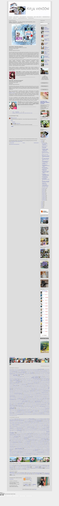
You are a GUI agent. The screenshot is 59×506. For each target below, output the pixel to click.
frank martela (47, 377)
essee (32, 472)
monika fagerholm (15, 397)
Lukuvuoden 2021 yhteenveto (44, 144)
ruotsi (30, 468)
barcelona (18, 472)
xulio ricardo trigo (42, 454)
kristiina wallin (33, 389)
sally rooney (21, 450)
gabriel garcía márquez (29, 430)
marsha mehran (20, 444)
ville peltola (24, 414)
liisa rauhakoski (26, 391)
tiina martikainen (27, 410)
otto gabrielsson (12, 447)
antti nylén (14, 372)
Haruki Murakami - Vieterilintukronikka (45, 185)
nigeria (10, 468)
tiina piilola (37, 410)
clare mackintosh (44, 425)
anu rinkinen (47, 372)
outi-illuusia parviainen (34, 398)
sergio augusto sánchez (16, 451)
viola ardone (20, 454)
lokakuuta (43, 189)
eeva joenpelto (15, 374)
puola (21, 468)
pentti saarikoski (16, 401)
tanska (48, 468)
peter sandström (25, 401)
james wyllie (32, 434)
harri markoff (32, 379)
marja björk (34, 393)
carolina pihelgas (35, 424)
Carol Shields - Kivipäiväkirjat (46, 64)
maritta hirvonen (25, 393)
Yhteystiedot (31, 18)
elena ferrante (19, 428)
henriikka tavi (38, 381)
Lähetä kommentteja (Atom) (15, 144)
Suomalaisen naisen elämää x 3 (45, 163)
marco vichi (16, 443)
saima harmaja (25, 404)
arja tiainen (16, 373)
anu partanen (39, 372)
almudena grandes (20, 420)
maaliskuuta (44, 197)
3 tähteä (33, 484)
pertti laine (20, 401)
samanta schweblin (26, 450)
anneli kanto (14, 371)
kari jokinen (14, 387)
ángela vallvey (24, 455)
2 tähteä (32, 485)
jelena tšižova (20, 435)
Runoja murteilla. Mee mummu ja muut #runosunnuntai (46, 48)
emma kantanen (15, 376)
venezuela (21, 469)
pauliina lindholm (17, 400)
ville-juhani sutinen (28, 414)
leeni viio (15, 391)
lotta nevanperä (34, 391)
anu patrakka (43, 372)
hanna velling (26, 378)
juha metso (36, 384)
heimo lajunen (38, 380)
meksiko (24, 467)
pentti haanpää (11, 401)
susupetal (12, 408)
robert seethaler (28, 449)
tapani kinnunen (13, 409)
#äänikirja (12, 472)
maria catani (24, 392)
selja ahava (29, 406)
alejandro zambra (22, 419)
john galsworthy (44, 436)
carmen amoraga (25, 424)
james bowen (29, 434)
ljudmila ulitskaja (33, 441)
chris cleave (39, 425)
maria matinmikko (29, 392)
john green (11, 437)
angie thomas (26, 421)
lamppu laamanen (42, 389)
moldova (33, 467)
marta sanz (28, 444)
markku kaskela (21, 394)
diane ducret (25, 427)
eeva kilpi (20, 374)
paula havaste (32, 399)
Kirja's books (12, 357)
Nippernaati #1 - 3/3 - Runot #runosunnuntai (46, 57)
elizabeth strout (45, 428)
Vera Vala (44, 328)
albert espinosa (17, 419)
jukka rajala (34, 385)
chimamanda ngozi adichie (23, 425)
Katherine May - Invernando (44, 147)
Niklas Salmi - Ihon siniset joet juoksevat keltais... (45, 181)
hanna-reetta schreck (36, 378)
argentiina (13, 465)
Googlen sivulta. (19, 141)
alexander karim (38, 419)
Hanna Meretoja (43, 320)
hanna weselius (30, 378)
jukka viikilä (45, 385)
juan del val (42, 437)
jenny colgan (24, 435)
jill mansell (21, 436)
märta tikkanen (25, 397)
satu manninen (16, 406)
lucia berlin (45, 441)
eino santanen (26, 375)
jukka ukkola (41, 385)
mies (28, 467)
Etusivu (24, 142)
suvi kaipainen (21, 408)
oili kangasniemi (15, 398)
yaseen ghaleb (11, 415)
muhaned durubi (20, 397)
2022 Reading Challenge (28, 477)
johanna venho (30, 383)
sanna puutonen (29, 405)
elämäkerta (28, 472)
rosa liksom (37, 403)
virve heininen (43, 414)
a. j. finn (10, 418)
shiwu (34, 451)
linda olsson (14, 441)
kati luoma (46, 387)
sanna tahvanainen (34, 405)
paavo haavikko (40, 398)
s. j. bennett (13, 450)
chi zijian (13, 425)
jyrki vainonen (22, 386)
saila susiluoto (21, 404)
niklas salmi (37, 397)
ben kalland (23, 373)
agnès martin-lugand (36, 418)
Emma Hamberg (43, 300)
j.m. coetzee (17, 434)
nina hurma (41, 397)
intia (42, 465)
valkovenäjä (17, 469)
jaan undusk (25, 434)
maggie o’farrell (42, 442)
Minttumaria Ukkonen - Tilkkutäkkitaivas (45, 161)
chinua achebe (30, 425)
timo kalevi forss (45, 410)
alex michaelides (27, 419)
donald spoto (36, 427)
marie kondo (37, 443)
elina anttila (33, 375)
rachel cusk (36, 448)
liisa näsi (22, 391)
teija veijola (28, 409)
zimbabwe (27, 469)
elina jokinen (42, 375)
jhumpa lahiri (16, 436)
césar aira (31, 426)
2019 (42, 202)
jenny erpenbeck (29, 435)
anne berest (47, 421)
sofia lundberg (47, 451)
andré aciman (14, 421)
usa (13, 469)
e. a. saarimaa (45, 373)
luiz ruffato (19, 442)
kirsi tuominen (41, 388)
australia (17, 465)
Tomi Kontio (44, 314)
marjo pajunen (47, 393)
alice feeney (42, 419)
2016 (42, 206)
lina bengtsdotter (42, 440)
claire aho (31, 373)
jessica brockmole (43, 435)
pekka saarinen (39, 400)
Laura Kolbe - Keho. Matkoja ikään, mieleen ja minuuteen (44, 102)
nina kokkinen (45, 397)
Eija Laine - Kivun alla (45, 154)
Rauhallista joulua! (44, 151)
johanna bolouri (40, 436)
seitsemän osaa (12, 92)
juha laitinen (32, 384)
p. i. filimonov (15, 447)
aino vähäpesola (30, 369)
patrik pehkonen (28, 399)
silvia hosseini (42, 406)
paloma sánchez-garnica (25, 447)
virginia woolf (24, 454)
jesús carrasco (12, 436)
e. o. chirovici (44, 427)
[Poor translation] (3, 495)
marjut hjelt (11, 394)
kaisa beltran (40, 386)
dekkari (23, 472)
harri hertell (23, 379)
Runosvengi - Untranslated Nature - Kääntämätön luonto (45, 175)
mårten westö (30, 397)
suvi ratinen (25, 408)
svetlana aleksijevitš (40, 452)
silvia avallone (37, 451)
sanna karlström (19, 405)
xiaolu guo (35, 454)
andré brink (17, 421)
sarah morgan (40, 450)
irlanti (48, 465)
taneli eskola (43, 408)
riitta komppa (15, 403)
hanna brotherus (12, 378)
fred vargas (19, 430)
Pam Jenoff (44, 331)
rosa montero (37, 449)
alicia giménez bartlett (13, 420)
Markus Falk (11, 369)
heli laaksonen (19, 381)
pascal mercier (40, 447)
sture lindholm (38, 407)
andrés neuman (22, 421)
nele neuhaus (12, 446)
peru (15, 468)
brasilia (22, 465)
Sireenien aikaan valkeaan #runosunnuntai (46, 40)
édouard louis (28, 455)
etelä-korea (37, 465)
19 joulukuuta (18, 123)
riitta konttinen (20, 403)
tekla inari (32, 409)
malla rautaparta (17, 392)
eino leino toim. (22, 375)
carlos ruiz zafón (15, 424)
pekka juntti (34, 400)
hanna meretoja (21, 378)
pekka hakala (26, 400)
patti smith (48, 447)
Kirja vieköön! (11, 479)
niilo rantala (34, 397)
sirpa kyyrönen (23, 407)
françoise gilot (14, 430)
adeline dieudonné (22, 418)
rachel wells (40, 448)
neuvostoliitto (43, 467)
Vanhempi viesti (36, 142)
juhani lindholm (21, 385)
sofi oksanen (28, 407)
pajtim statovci (45, 398)
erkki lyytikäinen (20, 377)
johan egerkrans (35, 436)
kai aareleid (25, 438)
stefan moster (32, 407)
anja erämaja (40, 369)
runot (38, 473)
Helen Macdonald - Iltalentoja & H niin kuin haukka (45, 166)
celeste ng (45, 424)
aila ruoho (23, 369)
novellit (29, 473)
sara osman (30, 450)
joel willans (30, 436)
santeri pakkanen (40, 405)
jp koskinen (19, 384)
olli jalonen (24, 398)
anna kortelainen (21, 370)
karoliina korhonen (23, 387)
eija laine (11, 375)
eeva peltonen (33, 374)
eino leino (15, 375)
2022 (42, 140)
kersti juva (29, 388)
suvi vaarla (29, 408)
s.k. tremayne (17, 450)
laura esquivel (20, 440)
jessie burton (47, 435)
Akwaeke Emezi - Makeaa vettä (44, 170)
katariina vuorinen (38, 387)
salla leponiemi (29, 404)
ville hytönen (19, 414)
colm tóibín (22, 426)
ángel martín (20, 455)
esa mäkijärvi (24, 377)
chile (24, 465)
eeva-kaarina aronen (46, 374)
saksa (33, 468)
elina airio (30, 375)
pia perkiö (46, 401)
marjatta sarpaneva (42, 393)
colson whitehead (27, 426)
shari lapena (27, 451)
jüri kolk (22, 438)
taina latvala (34, 408)
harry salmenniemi (37, 379)
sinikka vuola (12, 407)
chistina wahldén (35, 425)
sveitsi (46, 468)
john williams (15, 437)
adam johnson (17, 418)
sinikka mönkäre (47, 406)
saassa (14, 404)
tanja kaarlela (47, 408)
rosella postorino (42, 449)
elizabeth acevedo (34, 428)
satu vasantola (25, 406)
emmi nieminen (30, 376)
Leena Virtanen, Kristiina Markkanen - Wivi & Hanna (45, 172)
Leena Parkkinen (43, 308)
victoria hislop (11, 454)
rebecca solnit (14, 449)
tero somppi (15, 410)
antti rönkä (17, 372)
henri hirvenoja (34, 381)
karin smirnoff (40, 438)
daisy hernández (35, 426)
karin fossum (36, 438)
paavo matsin (19, 447)
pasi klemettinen (18, 399)
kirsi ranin (38, 388)
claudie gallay (15, 426)
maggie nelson (37, 442)
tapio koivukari (17, 409)
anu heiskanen (28, 372)
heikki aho (25, 380)
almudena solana (26, 420)
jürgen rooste (18, 438)
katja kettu (13, 388)
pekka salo (42, 400)
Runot (10, 18)
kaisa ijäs (43, 386)
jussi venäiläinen (15, 386)
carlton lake (21, 424)
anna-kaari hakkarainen (37, 370)
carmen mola (30, 424)
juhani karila (15, 385)
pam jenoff (31, 447)
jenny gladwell (38, 435)
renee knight (18, 449)
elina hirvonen (38, 375)
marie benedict (33, 443)
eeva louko (29, 374)
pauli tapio (13, 400)
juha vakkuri (11, 385)
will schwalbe (31, 454)
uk (10, 469)
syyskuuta (43, 190)
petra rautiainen (32, 401)
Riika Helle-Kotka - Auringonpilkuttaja (45, 168)
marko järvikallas (40, 394)
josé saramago (38, 437)
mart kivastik (24, 444)
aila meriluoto (19, 369)
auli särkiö (19, 373)
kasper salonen (28, 387)
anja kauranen (45, 369)
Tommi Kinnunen (43, 317)
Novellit (15, 18)
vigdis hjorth (16, 454)
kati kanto (42, 387)
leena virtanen (11, 391)
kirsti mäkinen (45, 388)
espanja (28, 465)
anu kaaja (31, 372)
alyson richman (31, 420)
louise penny (41, 441)
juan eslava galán (47, 437)
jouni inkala (11, 384)
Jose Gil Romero (43, 326)
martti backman (44, 394)
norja (13, 468)
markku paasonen (26, 394)
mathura (45, 444)
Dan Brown (44, 294)
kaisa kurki (46, 386)
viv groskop (27, 454)
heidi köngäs (15, 380)
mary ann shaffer (33, 444)
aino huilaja (26, 369)
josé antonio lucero (33, 437)
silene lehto (33, 406)
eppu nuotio (42, 376)
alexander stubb (35, 369)
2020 (42, 201)
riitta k (14, 123)
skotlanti (37, 468)
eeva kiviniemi (25, 374)
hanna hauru (16, 378)
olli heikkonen (20, 398)
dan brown (39, 426)
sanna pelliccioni (25, 405)
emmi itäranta (25, 376)
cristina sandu (36, 373)
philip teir (43, 401)
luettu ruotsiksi (17, 467)
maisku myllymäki (12, 392)
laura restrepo (28, 440)
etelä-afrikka (32, 465)
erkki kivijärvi (11, 377)
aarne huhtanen (15, 369)
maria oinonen (34, 392)
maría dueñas (37, 444)
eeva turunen (37, 374)
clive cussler (18, 426)
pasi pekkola (23, 399)
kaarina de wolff (36, 386)
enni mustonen (35, 376)
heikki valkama (34, 380)
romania (27, 468)
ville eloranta (15, 414)
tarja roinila (21, 409)
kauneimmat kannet (38, 472)
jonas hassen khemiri (21, 437)
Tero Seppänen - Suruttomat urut (46, 36)
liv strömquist (28, 441)
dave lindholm (41, 373)
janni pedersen (43, 434)
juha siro (48, 384)
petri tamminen (38, 401)
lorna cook (37, 441)
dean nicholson (20, 427)
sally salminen (38, 404)
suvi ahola (17, 408)
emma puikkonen (20, 376)
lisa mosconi (23, 441)
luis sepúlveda (14, 442)
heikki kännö (29, 380)
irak (44, 465)
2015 (42, 207)
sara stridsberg (35, 450)
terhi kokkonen (36, 409)
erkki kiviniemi (15, 377)
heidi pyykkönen (22, 380)
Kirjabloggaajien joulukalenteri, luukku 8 (45, 179)
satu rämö (20, 406)
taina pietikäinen (39, 408)
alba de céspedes (12, 419)
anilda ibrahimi (31, 421)
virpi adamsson (33, 414)
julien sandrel (11, 438)
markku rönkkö (31, 394)
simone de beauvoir (41, 451)
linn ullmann (19, 441)
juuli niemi (19, 386)
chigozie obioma (17, 425)
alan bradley (47, 418)
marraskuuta (44, 188)
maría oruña (41, 444)
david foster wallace (15, 427)
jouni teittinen (16, 384)
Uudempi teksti (11, 142)
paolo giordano (35, 447)
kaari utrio (31, 386)
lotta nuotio (38, 391)
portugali (18, 468)
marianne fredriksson (27, 443)
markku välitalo (35, 394)
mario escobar (41, 443)
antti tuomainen (22, 372)
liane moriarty (37, 440)
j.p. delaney (21, 434)
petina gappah (12, 448)
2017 (42, 205)
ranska (23, 468)
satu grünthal (11, 406)
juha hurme (24, 384)
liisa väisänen (30, 391)
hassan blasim (43, 379)
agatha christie (31, 418)
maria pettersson (39, 392)
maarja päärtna (33, 442)
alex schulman (32, 419)
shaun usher (30, 451)
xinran (39, 454)
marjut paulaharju (16, 394)
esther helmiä (34, 377)
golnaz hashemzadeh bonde (45, 430)
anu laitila (35, 372)
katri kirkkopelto (22, 388)
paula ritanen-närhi (45, 399)
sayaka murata (45, 450)
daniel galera (46, 426)
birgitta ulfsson (27, 373)
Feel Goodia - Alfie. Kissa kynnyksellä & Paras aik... (45, 159)
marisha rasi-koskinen (18, 393)
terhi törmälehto (45, 409)
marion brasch (11, 444)
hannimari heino (12, 379)
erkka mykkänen (47, 376)
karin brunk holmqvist (31, 438)
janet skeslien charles (37, 434)
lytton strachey (24, 442)
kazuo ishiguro (44, 439)
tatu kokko (25, 409)
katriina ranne (26, 388)
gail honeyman (34, 430)
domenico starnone (30, 427)
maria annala (21, 392)
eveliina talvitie (42, 377)
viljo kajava (11, 414)
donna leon (40, 427)
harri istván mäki (28, 379)
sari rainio (48, 405)
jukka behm (25, 385)
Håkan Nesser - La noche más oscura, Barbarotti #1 (45, 156)
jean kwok (11, 435)
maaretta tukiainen (43, 391)
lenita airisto (18, 391)
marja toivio (37, 393)
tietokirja (47, 473)
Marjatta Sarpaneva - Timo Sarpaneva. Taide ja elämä (46, 28)
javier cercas (47, 434)
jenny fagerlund (34, 435)
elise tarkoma (46, 375)
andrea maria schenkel (38, 420)
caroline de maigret (40, 424)
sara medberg (45, 405)
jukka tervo (38, 385)
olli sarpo (28, 398)
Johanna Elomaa (43, 311)
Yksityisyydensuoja (22, 18)
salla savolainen (34, 404)
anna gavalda (39, 421)
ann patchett (35, 421)
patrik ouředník (44, 447)
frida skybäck (23, 430)
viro (24, 469)
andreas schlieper (45, 420)
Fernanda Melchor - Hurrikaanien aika (45, 177)
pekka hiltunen (31, 400)
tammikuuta (44, 200)
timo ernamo (41, 410)
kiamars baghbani (34, 388)
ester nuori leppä (28, 377)
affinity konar (26, 418)
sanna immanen (13, 405)
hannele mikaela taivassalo (45, 378)
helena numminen (43, 380)
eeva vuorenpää (42, 374)
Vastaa (12, 120)
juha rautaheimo (40, 384)
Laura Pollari (44, 291)
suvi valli (32, 408)
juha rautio (44, 384)
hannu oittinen (17, 379)
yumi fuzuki (15, 455)
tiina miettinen (33, 410)
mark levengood (16, 444)
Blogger (35, 489)
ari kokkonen (12, 373)
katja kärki (17, 388)
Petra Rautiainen (43, 297)
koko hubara (19, 389)
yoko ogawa (11, 455)
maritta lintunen (30, 393)
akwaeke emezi (42, 418)
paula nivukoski (40, 399)
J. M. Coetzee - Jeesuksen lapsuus (46, 43)
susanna (42, 407)
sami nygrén (47, 404)
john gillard (48, 436)
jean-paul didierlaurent (15, 435)
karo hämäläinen (18, 387)
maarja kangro (28, 442)
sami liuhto (43, 404)
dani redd (42, 426)
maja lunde (45, 442)
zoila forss (15, 415)
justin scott (15, 438)
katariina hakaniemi (33, 387)
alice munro (47, 419)
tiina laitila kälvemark (21, 410)
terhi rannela (40, 409)
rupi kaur (46, 449)
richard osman (23, 449)
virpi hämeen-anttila (38, 414)
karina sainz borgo (45, 438)
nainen (36, 467)
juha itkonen (28, 384)
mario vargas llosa (46, 443)
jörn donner (27, 386)
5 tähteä (27, 485)
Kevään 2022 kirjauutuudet (44, 183)
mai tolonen (47, 391)
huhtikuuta (44, 196)
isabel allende (12, 434)
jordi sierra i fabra (27, 437)
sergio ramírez (23, 451)
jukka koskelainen (29, 385)
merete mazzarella (26, 395)
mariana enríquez (21, 443)
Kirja (26, 478)
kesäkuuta (43, 194)
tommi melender (34, 411)
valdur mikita (28, 453)
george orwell (39, 430)
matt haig (48, 444)
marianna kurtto (44, 392)
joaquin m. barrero (26, 436)
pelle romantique (47, 400)
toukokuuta (44, 195)
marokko (22, 467)
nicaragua (47, 467)
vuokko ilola (47, 414)
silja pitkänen (37, 406)
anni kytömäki (23, 371)
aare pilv (13, 418)
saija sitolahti (17, 404)
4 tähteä (25, 484)
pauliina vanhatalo (22, 400)
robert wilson (32, 449)
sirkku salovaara (18, 407)
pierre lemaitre (18, 448)
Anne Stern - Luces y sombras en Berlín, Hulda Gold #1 (45, 150)
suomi (40, 468)
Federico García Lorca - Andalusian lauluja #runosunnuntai (46, 53)
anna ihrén (44, 421)
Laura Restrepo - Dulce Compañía (46, 31)
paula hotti (36, 399)
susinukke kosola (46, 407)
